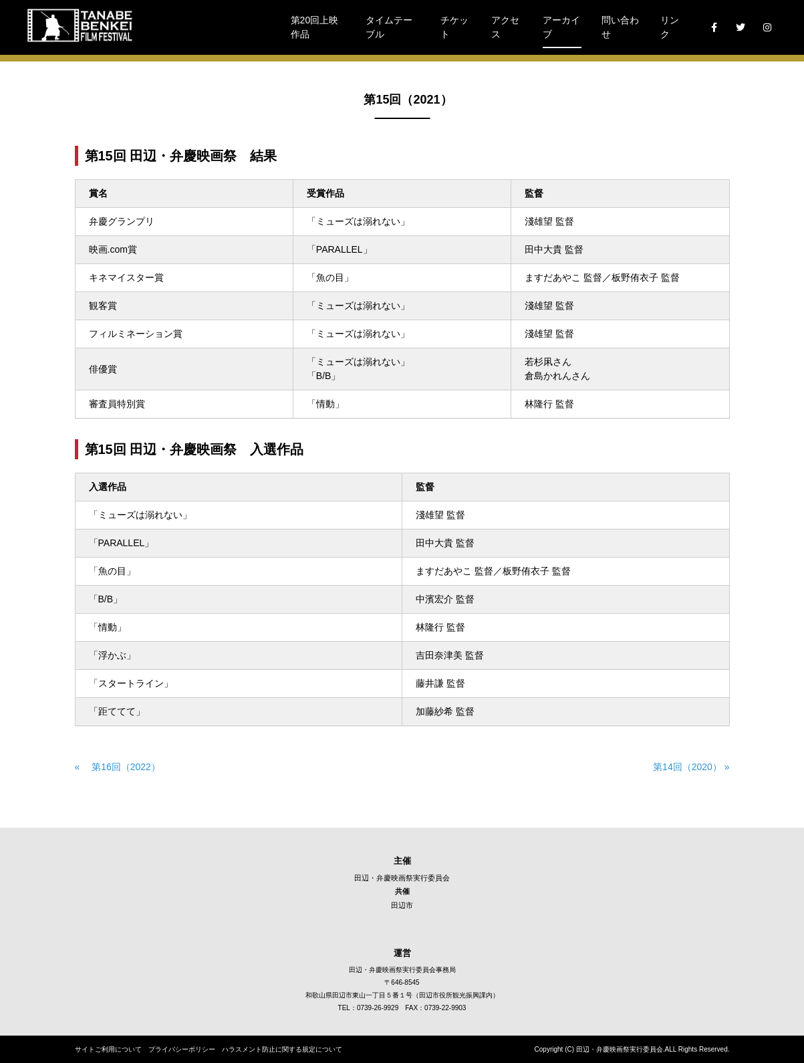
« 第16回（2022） (117, 766)
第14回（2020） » (686, 766)
